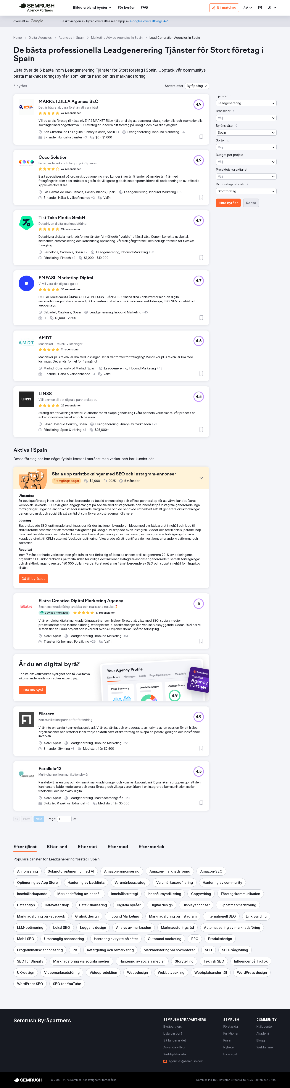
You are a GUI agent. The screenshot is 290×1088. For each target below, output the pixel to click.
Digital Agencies (40, 37)
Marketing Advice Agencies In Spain (117, 37)
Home (17, 37)
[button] (247, 8)
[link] (126, 8)
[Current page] (64, 819)
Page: (52, 819)
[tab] (25, 847)
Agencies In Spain (71, 37)
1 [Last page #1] (77, 819)
